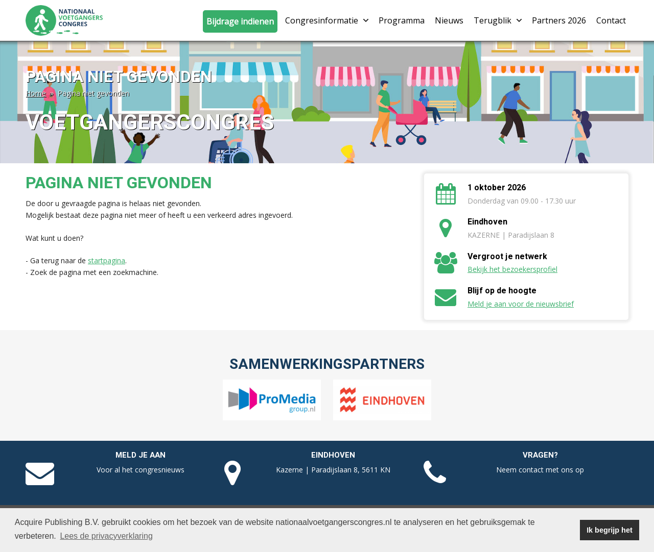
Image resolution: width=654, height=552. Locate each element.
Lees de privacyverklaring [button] (106, 536)
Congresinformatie (326, 20)
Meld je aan (140, 455)
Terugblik (498, 20)
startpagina (106, 260)
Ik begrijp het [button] (610, 530)
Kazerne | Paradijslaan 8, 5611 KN (333, 469)
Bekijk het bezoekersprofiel (512, 269)
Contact (611, 20)
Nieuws (449, 20)
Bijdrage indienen (240, 21)
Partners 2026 (559, 20)
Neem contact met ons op (540, 469)
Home (36, 93)
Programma (402, 20)
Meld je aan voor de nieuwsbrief (521, 304)
